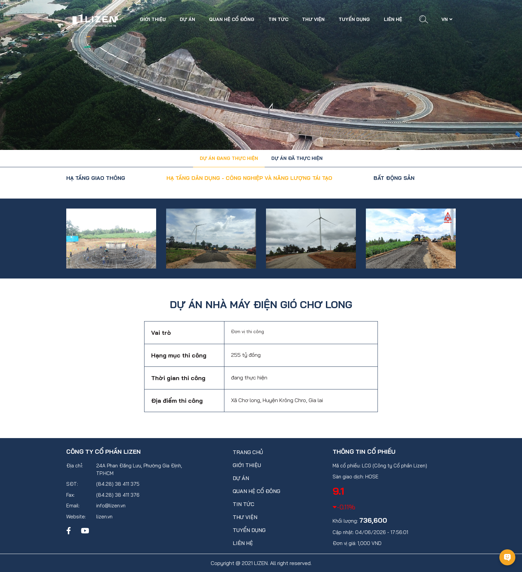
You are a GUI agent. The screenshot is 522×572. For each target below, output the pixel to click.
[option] (111, 239)
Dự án (187, 19)
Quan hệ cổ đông (231, 19)
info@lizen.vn (111, 505)
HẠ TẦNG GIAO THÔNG (95, 178)
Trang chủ (248, 452)
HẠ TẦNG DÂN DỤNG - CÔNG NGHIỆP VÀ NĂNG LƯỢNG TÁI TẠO (249, 178)
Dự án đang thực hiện (229, 158)
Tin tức (278, 19)
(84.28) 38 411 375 (117, 484)
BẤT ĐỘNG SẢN (394, 178)
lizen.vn (104, 516)
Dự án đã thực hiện (297, 158)
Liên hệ (393, 19)
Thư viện (313, 19)
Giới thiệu (153, 19)
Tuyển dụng (354, 19)
